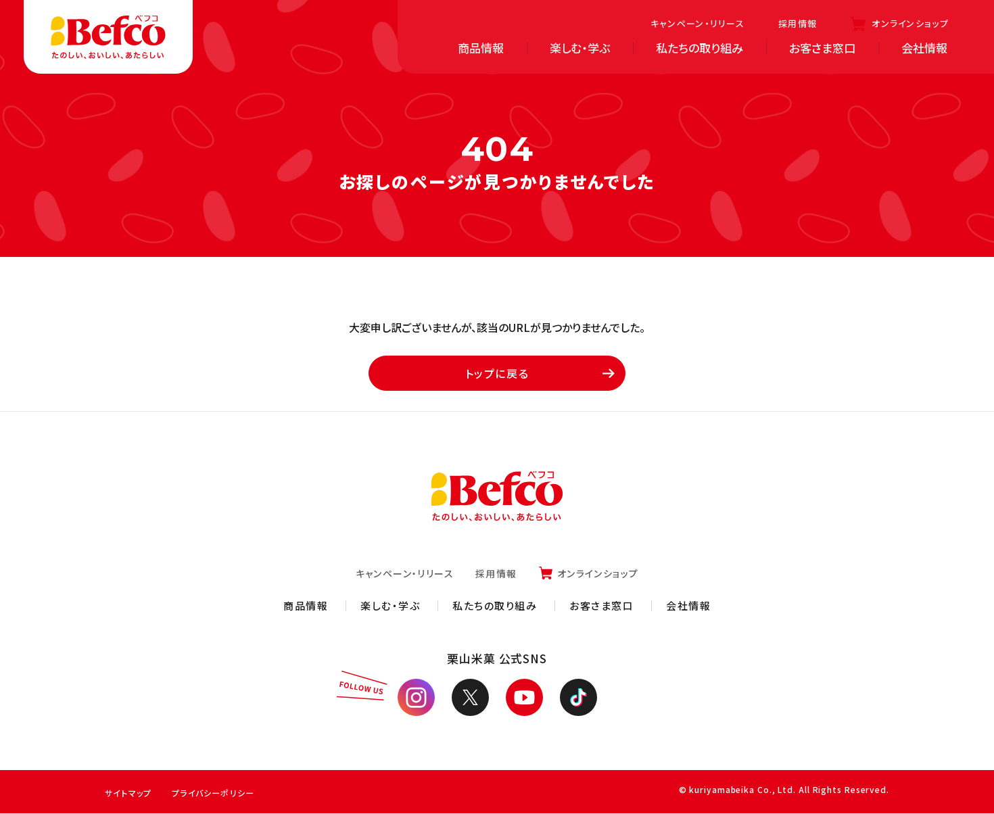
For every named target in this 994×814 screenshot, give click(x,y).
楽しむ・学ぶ (580, 47)
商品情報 (481, 47)
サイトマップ (130, 793)
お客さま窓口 (822, 47)
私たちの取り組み (699, 47)
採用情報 (797, 23)
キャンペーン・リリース (697, 23)
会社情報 (924, 47)
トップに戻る (537, 373)
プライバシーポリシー (221, 793)
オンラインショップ (910, 23)
